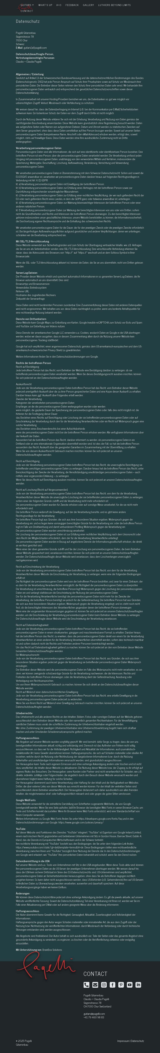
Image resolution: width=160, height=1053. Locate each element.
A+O (59, 5)
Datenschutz (137, 1041)
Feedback (72, 5)
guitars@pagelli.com (94, 1013)
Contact (27, 11)
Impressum (123, 1041)
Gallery (88, 5)
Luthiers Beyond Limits (114, 5)
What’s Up (45, 5)
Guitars (26, 5)
